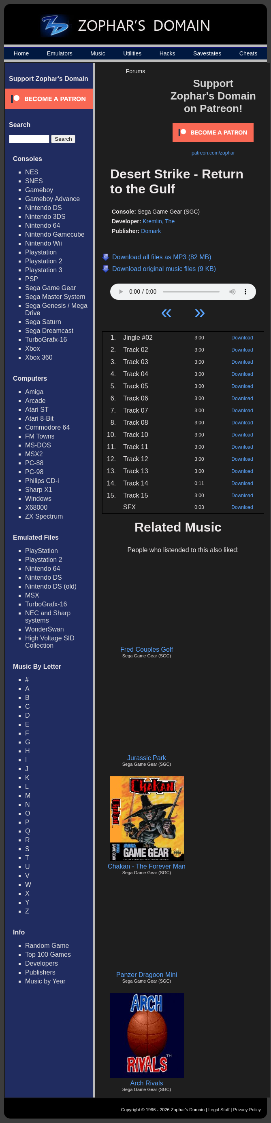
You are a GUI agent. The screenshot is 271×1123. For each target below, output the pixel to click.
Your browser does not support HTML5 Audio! (183, 290)
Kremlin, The (159, 221)
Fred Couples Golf (146, 649)
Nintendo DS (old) (51, 586)
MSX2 (34, 454)
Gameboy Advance (52, 198)
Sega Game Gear (50, 287)
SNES (34, 181)
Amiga (34, 391)
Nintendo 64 (42, 225)
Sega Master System (55, 296)
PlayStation (41, 550)
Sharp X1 (38, 489)
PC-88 (34, 463)
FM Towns (40, 436)
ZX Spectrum (44, 516)
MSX (32, 595)
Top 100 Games (48, 954)
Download (242, 338)
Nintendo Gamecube (55, 234)
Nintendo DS (43, 207)
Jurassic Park (146, 757)
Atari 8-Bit (39, 418)
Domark (151, 231)
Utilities (132, 53)
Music (97, 53)
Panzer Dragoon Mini (146, 974)
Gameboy (39, 189)
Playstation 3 (43, 270)
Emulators (60, 53)
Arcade (35, 400)
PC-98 (34, 471)
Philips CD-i (42, 480)
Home (21, 53)
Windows (38, 498)
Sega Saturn (43, 321)
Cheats (248, 53)
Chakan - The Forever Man (147, 866)
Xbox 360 (39, 357)
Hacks (167, 53)
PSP (31, 278)
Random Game (47, 945)
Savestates (207, 53)
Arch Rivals (146, 1083)
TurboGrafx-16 (46, 339)
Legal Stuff (218, 1109)
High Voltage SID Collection (50, 642)
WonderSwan (44, 629)
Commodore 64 (47, 427)
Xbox (32, 348)
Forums (135, 71)
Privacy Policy (247, 1109)
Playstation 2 (43, 261)
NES (31, 172)
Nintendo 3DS (45, 216)
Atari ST (37, 409)
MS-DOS (38, 445)
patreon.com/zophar (213, 153)
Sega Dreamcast (49, 330)
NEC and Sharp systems (47, 617)
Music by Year (45, 981)
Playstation (41, 252)
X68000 (36, 507)
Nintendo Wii (43, 243)
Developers (41, 963)
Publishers (40, 972)
